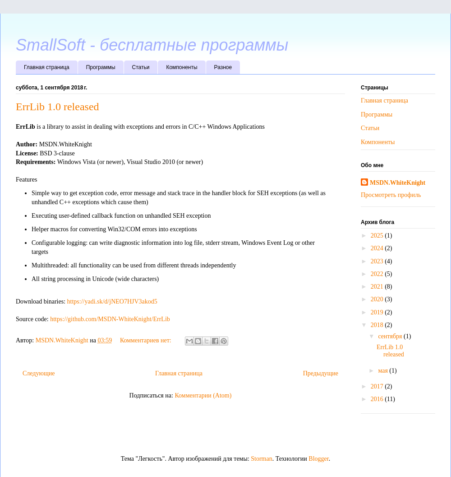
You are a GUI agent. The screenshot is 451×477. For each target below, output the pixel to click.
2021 (378, 286)
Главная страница (46, 67)
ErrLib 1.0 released (57, 106)
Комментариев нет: (146, 340)
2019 (378, 312)
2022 (378, 274)
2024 (378, 248)
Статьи (141, 67)
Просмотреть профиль (391, 195)
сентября (391, 336)
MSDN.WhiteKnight (397, 182)
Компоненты (181, 67)
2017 (378, 386)
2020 (378, 299)
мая (383, 370)
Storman (261, 458)
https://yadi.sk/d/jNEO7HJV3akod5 (112, 301)
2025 (378, 235)
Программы (100, 67)
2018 (378, 325)
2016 (378, 399)
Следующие (39, 373)
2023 (378, 261)
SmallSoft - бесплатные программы (152, 45)
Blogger (318, 458)
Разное (223, 67)
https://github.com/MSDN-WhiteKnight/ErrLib (110, 319)
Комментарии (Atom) (203, 395)
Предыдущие (320, 373)
